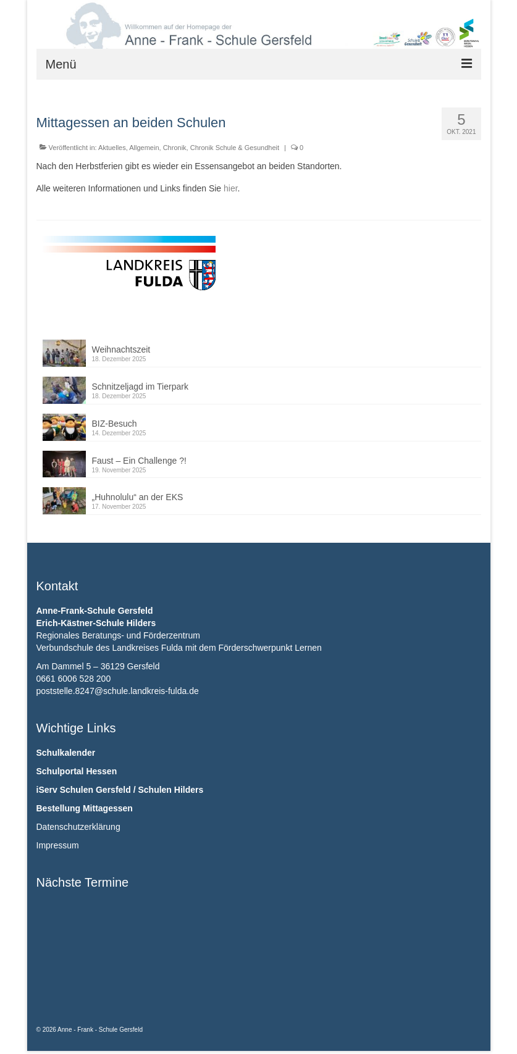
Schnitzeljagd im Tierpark (140, 386)
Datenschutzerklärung (78, 827)
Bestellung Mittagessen (84, 808)
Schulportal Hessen (76, 771)
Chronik (175, 147)
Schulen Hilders (170, 790)
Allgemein (144, 147)
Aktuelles (112, 147)
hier (231, 188)
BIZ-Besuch (114, 424)
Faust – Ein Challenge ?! (139, 461)
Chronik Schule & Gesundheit (234, 147)
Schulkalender (66, 753)
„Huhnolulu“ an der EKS (137, 497)
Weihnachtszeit (121, 349)
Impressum (57, 845)
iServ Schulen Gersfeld (83, 790)
